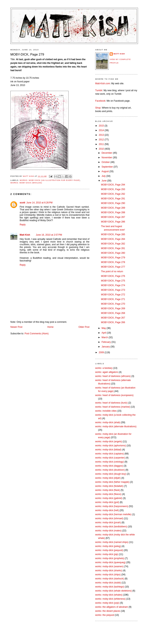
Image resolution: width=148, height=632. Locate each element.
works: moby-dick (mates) (108, 530)
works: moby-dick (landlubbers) (111, 526)
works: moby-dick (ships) (108, 574)
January (106, 346)
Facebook (100, 100)
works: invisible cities (106, 411)
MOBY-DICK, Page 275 (113, 280)
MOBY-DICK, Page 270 (113, 304)
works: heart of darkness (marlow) (112, 406)
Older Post (83, 327)
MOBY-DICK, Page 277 (113, 266)
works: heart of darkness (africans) (113, 376)
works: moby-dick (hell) (107, 510)
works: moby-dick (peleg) (108, 546)
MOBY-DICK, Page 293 (113, 189)
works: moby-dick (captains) (109, 453)
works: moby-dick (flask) (107, 490)
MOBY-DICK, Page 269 (113, 308)
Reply (23, 224)
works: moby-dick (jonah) (108, 522)
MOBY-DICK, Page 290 (113, 203)
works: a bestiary (104, 368)
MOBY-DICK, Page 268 (113, 313)
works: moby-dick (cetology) (109, 461)
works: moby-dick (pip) (106, 554)
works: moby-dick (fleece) (108, 494)
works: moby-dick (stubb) (108, 582)
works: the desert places (107, 611)
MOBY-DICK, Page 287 (113, 217)
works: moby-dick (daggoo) (109, 465)
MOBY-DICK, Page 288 (113, 212)
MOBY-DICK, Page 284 (113, 239)
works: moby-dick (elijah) (108, 478)
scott (22, 202)
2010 (102, 148)
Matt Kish (25, 234)
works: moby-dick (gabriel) (108, 498)
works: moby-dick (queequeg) (110, 562)
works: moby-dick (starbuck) (109, 578)
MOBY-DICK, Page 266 (113, 322)
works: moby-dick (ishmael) (109, 518)
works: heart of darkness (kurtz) (111, 402)
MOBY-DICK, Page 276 (113, 276)
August (105, 171)
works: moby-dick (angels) (108, 441)
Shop (98, 107)
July (104, 176)
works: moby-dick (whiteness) (110, 598)
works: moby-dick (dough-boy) (110, 474)
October (106, 162)
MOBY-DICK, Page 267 (113, 317)
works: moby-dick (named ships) (111, 542)
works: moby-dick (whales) (26, 183)
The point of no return (112, 271)
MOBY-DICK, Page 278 (113, 262)
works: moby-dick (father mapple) (112, 482)
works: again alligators (106, 372)
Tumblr (98, 90)
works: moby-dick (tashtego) (109, 586)
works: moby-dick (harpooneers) (111, 506)
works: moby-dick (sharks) (108, 570)
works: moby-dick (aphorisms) (110, 445)
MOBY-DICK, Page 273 (113, 290)
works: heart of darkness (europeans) (114, 395)
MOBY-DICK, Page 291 (113, 198)
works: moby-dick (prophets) (109, 558)
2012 (102, 139)
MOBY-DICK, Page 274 (113, 285)
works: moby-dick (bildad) (108, 449)
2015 (102, 125)
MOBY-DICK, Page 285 (113, 234)
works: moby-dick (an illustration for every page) (50, 180)
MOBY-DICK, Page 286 (113, 221)
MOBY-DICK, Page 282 (113, 243)
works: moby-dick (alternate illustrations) (115, 426)
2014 (102, 130)
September (108, 166)
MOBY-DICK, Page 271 (113, 299)
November (107, 157)
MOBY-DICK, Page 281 (113, 248)
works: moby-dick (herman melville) (113, 514)
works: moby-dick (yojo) (107, 603)
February (106, 342)
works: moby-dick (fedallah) (109, 486)
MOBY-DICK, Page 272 (113, 294)
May (104, 328)
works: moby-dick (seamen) (109, 566)
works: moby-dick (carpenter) (110, 457)
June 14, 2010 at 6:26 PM (39, 202)
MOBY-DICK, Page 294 (113, 184)
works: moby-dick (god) (107, 502)
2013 (102, 135)
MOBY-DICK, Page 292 (113, 194)
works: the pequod (104, 615)
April (104, 332)
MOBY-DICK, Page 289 (113, 207)
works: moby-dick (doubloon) (110, 470)
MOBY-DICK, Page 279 (113, 257)
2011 (102, 144)
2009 (102, 352)
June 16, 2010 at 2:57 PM (49, 234)
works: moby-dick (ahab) (107, 422)
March (105, 337)
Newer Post (16, 327)
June (104, 180)
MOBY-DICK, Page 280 (113, 253)
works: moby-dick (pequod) (109, 550)
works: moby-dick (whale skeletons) (113, 590)
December (107, 153)
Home (50, 327)
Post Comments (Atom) (36, 333)
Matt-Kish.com (102, 83)
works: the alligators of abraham (111, 607)
